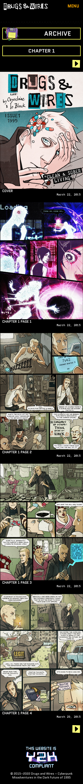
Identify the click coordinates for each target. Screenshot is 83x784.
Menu (73, 6)
